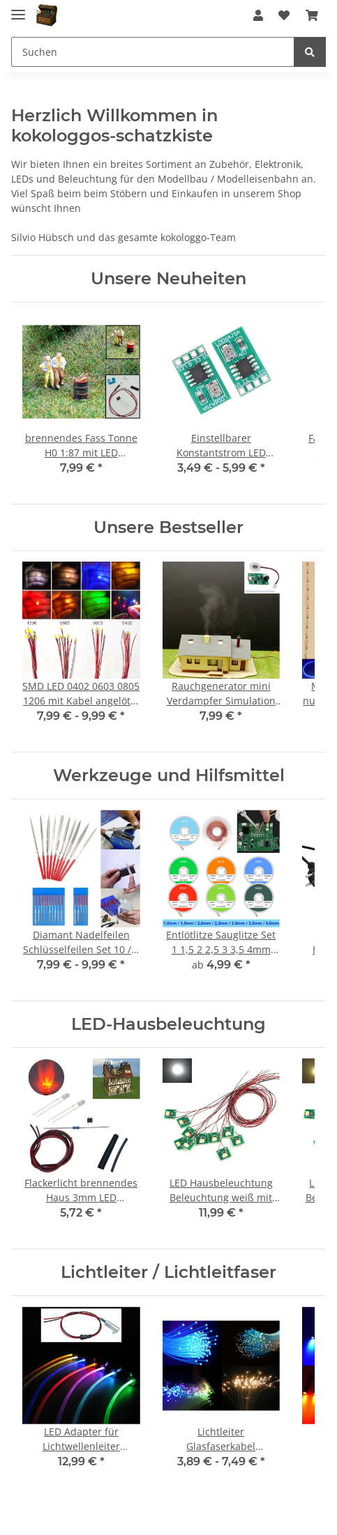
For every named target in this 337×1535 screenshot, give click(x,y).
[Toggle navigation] (18, 8)
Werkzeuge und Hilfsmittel (169, 775)
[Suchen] (152, 52)
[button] (258, 15)
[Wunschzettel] (284, 15)
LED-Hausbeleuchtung (168, 1024)
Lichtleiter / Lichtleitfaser (168, 1272)
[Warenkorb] (312, 15)
